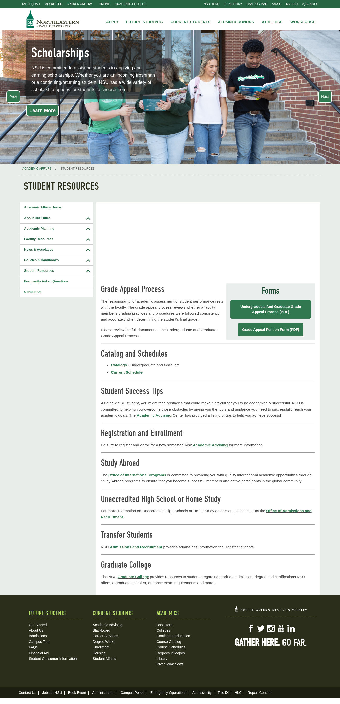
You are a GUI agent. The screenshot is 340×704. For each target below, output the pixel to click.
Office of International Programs (137, 475)
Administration (103, 693)
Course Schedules (171, 647)
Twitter (261, 628)
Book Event (77, 693)
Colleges (163, 630)
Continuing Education (173, 636)
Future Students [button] (144, 22)
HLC (238, 693)
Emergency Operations (168, 693)
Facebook (250, 628)
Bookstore (165, 625)
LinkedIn (291, 628)
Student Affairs (104, 659)
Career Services (105, 636)
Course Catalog (169, 642)
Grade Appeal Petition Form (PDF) (270, 330)
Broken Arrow (79, 4)
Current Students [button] (190, 22)
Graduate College (131, 4)
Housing (99, 653)
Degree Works (104, 642)
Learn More (42, 110)
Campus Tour (39, 642)
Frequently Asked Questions (46, 281)
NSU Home (212, 4)
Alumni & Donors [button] (236, 22)
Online (104, 4)
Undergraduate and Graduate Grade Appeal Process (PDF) (270, 309)
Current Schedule (127, 372)
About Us (36, 630)
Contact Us (33, 292)
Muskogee (53, 4)
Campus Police (132, 693)
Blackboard (101, 630)
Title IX (223, 693)
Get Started (38, 625)
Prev (13, 96)
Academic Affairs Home (42, 207)
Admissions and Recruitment (136, 547)
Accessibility (202, 693)
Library (162, 659)
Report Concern (260, 693)
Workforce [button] (303, 22)
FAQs (33, 647)
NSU (52, 19)
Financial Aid (39, 653)
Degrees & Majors (171, 653)
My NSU (292, 4)
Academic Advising (154, 415)
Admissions (38, 636)
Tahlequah (31, 4)
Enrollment (101, 647)
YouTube (281, 628)
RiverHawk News (170, 664)
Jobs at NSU (52, 693)
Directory (233, 4)
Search (310, 4)
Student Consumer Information (53, 659)
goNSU (276, 4)
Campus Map (257, 4)
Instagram (271, 628)
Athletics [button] (272, 22)
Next (325, 96)
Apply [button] (112, 22)
